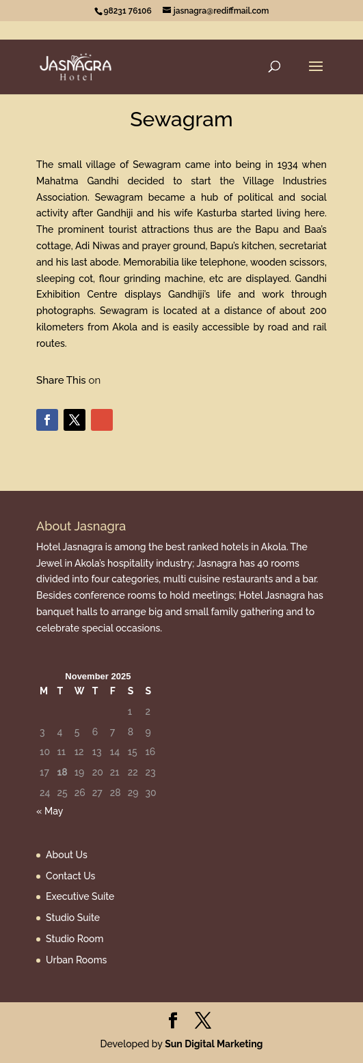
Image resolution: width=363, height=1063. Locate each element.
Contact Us (70, 875)
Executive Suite (80, 896)
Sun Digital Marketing (214, 1043)
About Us (67, 854)
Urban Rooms (76, 959)
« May (49, 811)
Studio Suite (73, 917)
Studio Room (74, 938)
